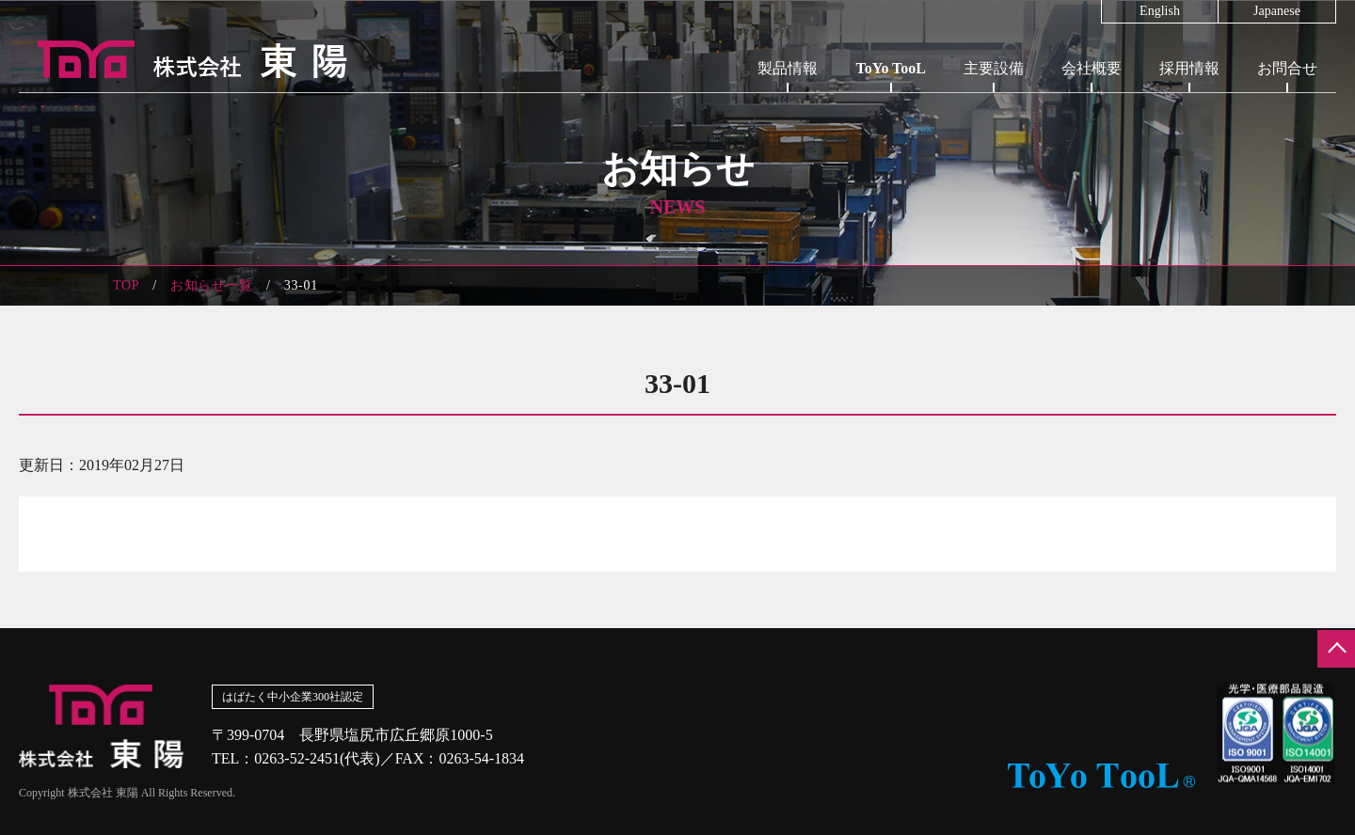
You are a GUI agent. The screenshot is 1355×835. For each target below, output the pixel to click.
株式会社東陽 (183, 59)
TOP (126, 285)
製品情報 (787, 68)
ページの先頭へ (1336, 649)
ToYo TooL (890, 68)
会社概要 (1091, 68)
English (1160, 11)
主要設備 (994, 68)
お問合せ (1287, 68)
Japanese (1276, 11)
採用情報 (1189, 68)
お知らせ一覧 (211, 285)
